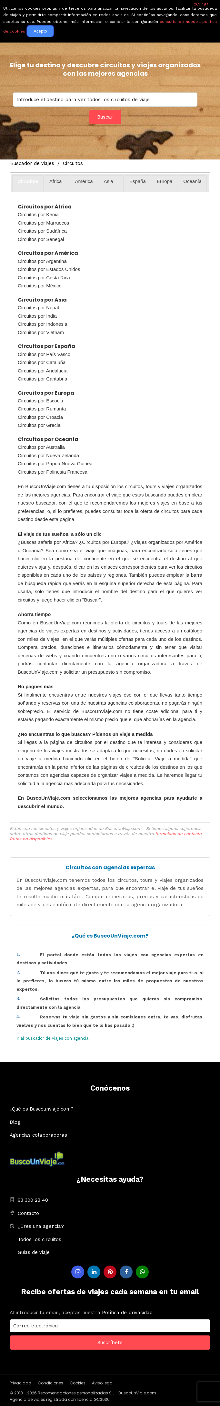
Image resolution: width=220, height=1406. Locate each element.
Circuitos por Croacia (40, 417)
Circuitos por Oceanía (48, 439)
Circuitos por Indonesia (42, 324)
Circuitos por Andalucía (42, 370)
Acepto (40, 31)
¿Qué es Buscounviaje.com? (42, 1109)
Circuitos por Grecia (39, 425)
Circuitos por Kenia (38, 214)
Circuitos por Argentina (42, 261)
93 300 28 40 (33, 1200)
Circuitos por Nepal (38, 307)
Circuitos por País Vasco (44, 354)
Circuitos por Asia (42, 299)
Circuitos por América (48, 253)
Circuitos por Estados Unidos (49, 269)
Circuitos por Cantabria (42, 378)
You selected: (105, 99)
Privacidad (20, 1383)
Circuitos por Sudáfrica (42, 231)
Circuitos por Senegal (41, 239)
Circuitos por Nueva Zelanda (48, 455)
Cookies (77, 1383)
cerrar (201, 4)
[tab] (28, 183)
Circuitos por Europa (46, 393)
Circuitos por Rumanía (42, 408)
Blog (15, 1122)
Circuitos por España (46, 346)
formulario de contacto (178, 833)
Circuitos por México (40, 285)
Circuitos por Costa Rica (44, 277)
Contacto (28, 1213)
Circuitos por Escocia (40, 400)
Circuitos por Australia (41, 447)
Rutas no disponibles (31, 838)
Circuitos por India (37, 316)
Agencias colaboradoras (38, 1135)
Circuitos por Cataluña (41, 362)
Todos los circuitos (39, 1239)
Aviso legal (103, 1383)
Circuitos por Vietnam (41, 332)
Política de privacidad (127, 1312)
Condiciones (50, 1383)
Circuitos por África (45, 206)
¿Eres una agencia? (41, 1226)
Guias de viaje (34, 1252)
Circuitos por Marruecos (43, 223)
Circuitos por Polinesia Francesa (52, 472)
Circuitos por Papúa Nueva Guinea (55, 463)
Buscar (105, 117)
